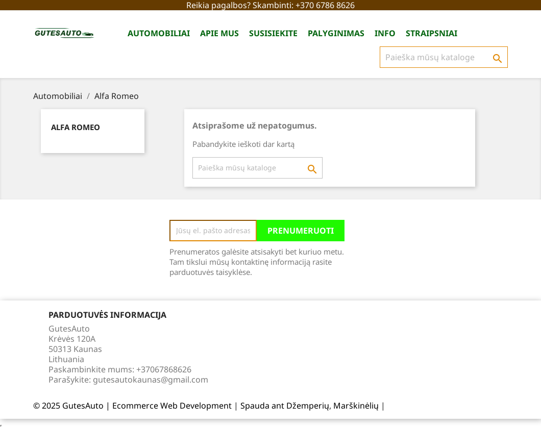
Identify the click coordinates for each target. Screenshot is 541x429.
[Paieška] (444, 57)
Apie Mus (219, 33)
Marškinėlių (356, 405)
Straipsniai (431, 33)
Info (385, 33)
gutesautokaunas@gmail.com (150, 379)
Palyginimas (336, 33)
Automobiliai (159, 33)
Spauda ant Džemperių (284, 405)
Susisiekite (273, 33)
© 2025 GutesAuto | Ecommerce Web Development (133, 405)
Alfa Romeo (75, 127)
